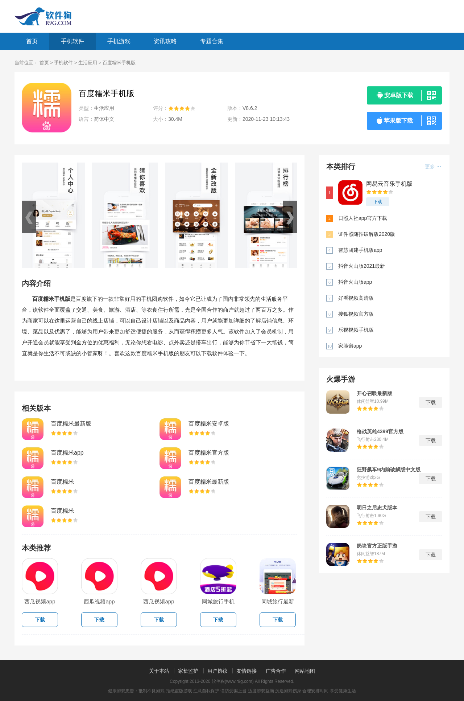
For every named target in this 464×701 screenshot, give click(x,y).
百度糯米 (62, 482)
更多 (433, 166)
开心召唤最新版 (374, 393)
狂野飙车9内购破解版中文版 (388, 469)
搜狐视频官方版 (356, 314)
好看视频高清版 (356, 298)
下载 (377, 201)
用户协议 (217, 670)
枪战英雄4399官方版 (380, 431)
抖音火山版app (355, 282)
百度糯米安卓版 (208, 424)
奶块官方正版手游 (377, 546)
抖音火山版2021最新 (361, 266)
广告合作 (276, 670)
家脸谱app (350, 346)
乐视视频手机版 (356, 330)
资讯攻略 (165, 41)
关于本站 (159, 670)
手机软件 (72, 41)
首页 (32, 41)
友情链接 (246, 670)
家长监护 (188, 670)
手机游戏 (118, 41)
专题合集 (211, 41)
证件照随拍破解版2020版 (366, 234)
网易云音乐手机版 (389, 184)
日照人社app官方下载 (362, 218)
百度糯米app (67, 453)
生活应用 (87, 62)
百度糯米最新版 (71, 424)
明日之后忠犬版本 (377, 508)
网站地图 (305, 670)
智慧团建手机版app (360, 250)
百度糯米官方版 (208, 453)
